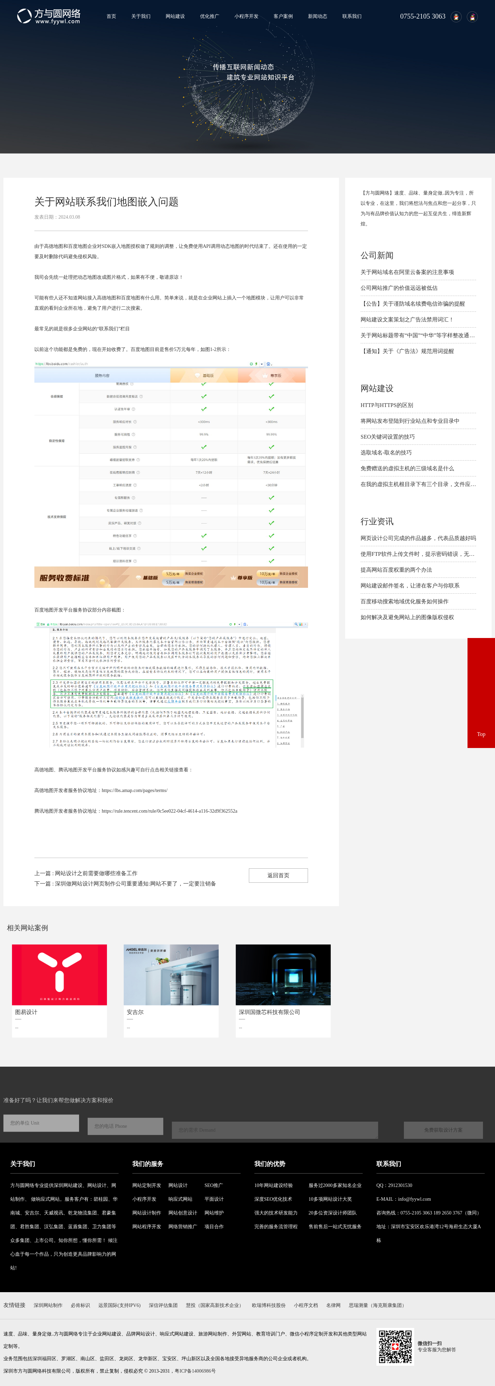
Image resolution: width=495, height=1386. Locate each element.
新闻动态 (317, 16)
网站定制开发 (146, 1185)
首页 (111, 16)
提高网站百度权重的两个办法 (396, 570)
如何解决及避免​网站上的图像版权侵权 (407, 617)
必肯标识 (80, 1305)
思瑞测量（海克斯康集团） (378, 1305)
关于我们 (141, 16)
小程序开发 (246, 16)
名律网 (333, 1305)
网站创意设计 (182, 1213)
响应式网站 (180, 1199)
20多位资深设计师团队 (333, 1213)
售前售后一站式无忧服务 (335, 1226)
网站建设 (175, 16)
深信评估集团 (163, 1305)
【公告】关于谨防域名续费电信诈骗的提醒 (413, 304)
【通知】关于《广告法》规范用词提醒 (407, 351)
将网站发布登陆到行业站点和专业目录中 (410, 421)
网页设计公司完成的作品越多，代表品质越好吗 (418, 538)
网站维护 (214, 1213)
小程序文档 (306, 1305)
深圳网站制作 (48, 1305)
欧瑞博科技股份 (269, 1305)
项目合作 (214, 1226)
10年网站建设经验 (273, 1185)
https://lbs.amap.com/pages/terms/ (134, 790)
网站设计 (178, 1185)
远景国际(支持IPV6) (119, 1305)
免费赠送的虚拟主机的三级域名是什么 (407, 468)
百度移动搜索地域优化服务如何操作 (405, 601)
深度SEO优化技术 (273, 1199)
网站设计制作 (146, 1213)
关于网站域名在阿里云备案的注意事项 (407, 272)
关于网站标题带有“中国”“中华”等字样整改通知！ (420, 335)
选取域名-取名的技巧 (386, 452)
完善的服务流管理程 (276, 1226)
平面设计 (214, 1199)
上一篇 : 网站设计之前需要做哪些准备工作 (86, 873)
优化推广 (209, 16)
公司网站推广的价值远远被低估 (399, 288)
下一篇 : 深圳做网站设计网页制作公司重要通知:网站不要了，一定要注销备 (125, 884)
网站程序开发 (146, 1226)
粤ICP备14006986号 (195, 1371)
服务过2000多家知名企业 (335, 1185)
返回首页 (278, 875)
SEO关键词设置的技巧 (388, 437)
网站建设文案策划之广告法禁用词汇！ (407, 319)
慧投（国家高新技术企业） (215, 1305)
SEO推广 (214, 1185)
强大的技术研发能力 (276, 1213)
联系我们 (352, 16)
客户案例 (283, 16)
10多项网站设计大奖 (330, 1199)
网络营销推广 (182, 1226)
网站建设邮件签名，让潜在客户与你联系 (410, 585)
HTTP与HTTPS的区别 (387, 405)
